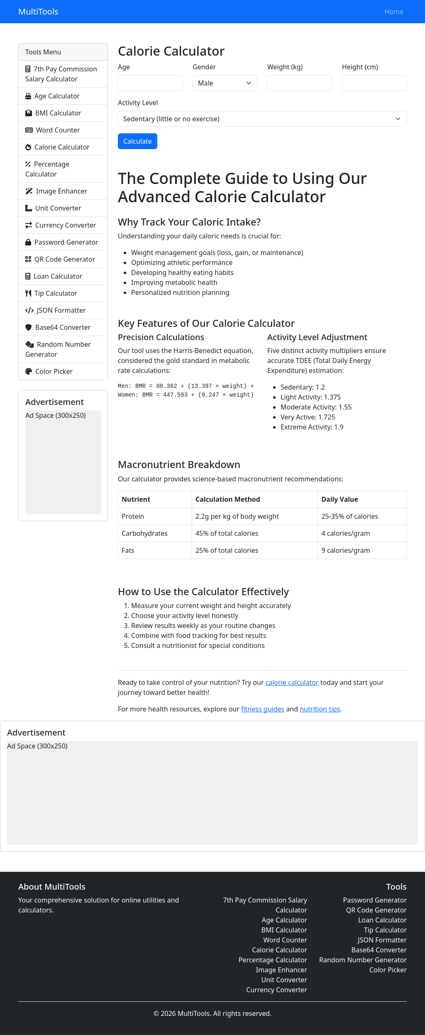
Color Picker (49, 371)
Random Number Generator (58, 349)
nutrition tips (320, 709)
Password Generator (61, 242)
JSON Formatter (55, 310)
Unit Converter (53, 208)
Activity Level (138, 102)
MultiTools (38, 11)
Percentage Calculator (47, 169)
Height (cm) (360, 66)
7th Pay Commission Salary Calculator (61, 73)
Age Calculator (52, 96)
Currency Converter (60, 225)
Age (124, 66)
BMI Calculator (53, 113)
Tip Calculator (51, 293)
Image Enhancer (56, 191)
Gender (204, 66)
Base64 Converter (57, 327)
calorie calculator (292, 682)
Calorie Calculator (57, 147)
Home (393, 11)
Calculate (137, 141)
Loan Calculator (53, 276)
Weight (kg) (285, 66)
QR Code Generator (60, 259)
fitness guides (262, 709)
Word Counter (52, 130)
